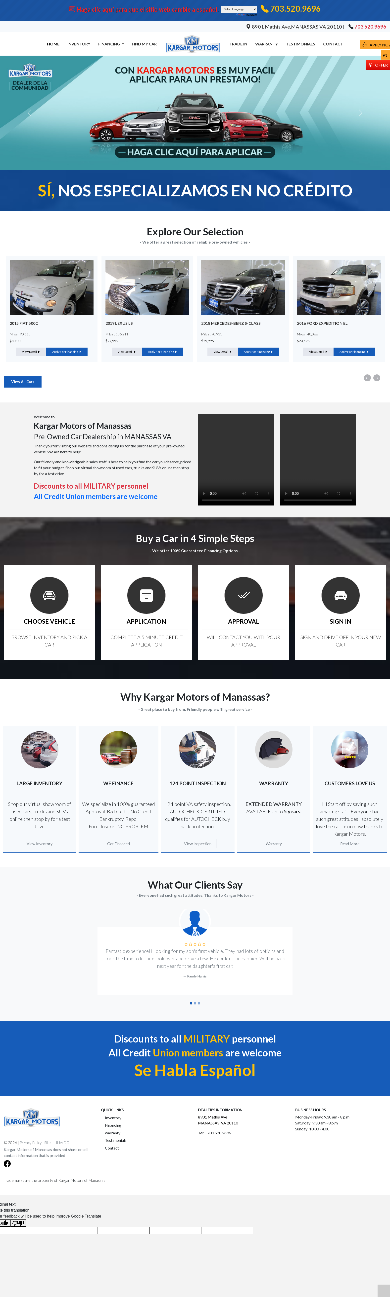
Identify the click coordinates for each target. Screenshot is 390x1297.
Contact (112, 1148)
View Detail (31, 352)
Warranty (274, 843)
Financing (113, 1125)
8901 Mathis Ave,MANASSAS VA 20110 (294, 27)
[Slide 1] (191, 1003)
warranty (112, 1132)
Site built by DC (56, 1142)
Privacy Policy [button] (31, 1142)
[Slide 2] (195, 1003)
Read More (349, 843)
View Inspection (197, 843)
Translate (246, 14)
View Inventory (39, 843)
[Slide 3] (199, 1003)
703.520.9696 (295, 8)
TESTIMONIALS (300, 43)
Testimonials (116, 1140)
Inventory (113, 1117)
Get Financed (118, 843)
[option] (52, 309)
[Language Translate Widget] (239, 9)
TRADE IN (238, 43)
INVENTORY (78, 43)
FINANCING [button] (109, 43)
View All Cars (22, 381)
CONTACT (333, 43)
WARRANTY (266, 43)
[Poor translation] (18, 1223)
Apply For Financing (67, 352)
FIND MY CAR (144, 43)
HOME (53, 43)
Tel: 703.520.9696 (214, 1132)
